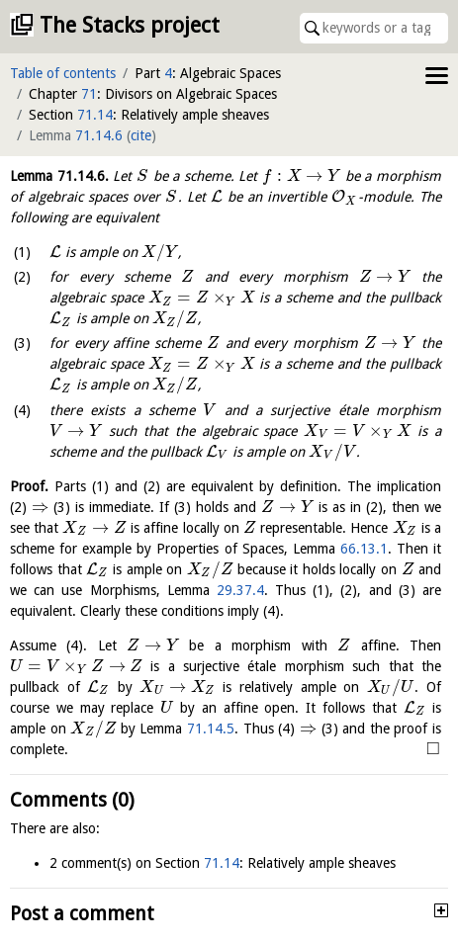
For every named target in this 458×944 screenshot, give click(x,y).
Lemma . (59, 176)
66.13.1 (364, 549)
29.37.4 (240, 590)
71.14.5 (210, 728)
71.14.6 (99, 135)
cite (141, 135)
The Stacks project (130, 25)
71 (89, 94)
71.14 (95, 115)
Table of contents (63, 73)
